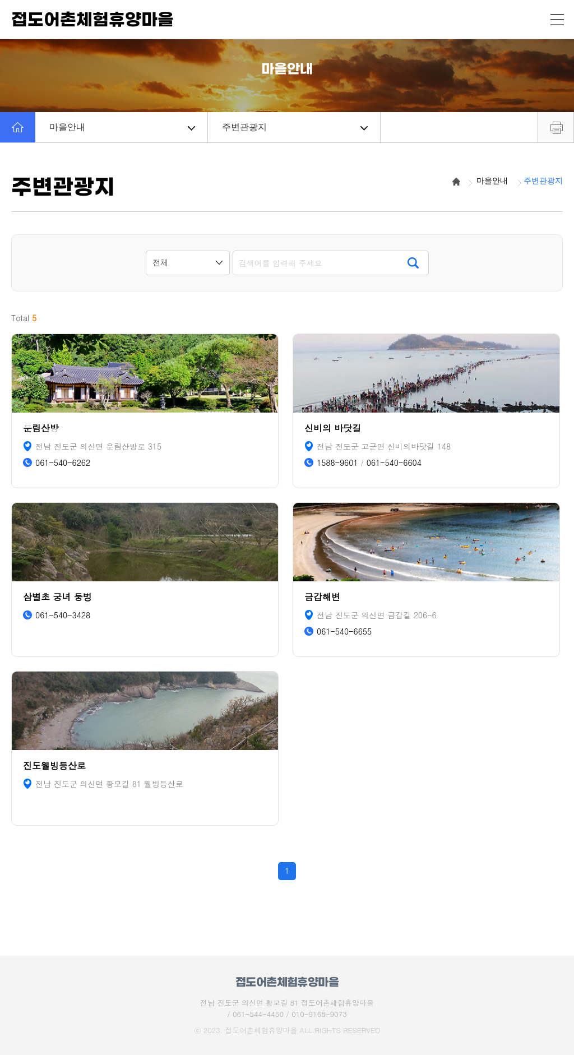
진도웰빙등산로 (54, 765)
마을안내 (122, 127)
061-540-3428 (62, 615)
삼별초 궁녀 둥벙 (57, 597)
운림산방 (41, 428)
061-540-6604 (394, 462)
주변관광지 (295, 127)
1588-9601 (337, 462)
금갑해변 (322, 597)
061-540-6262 (62, 462)
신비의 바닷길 (332, 428)
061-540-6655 (344, 631)
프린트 (555, 127)
